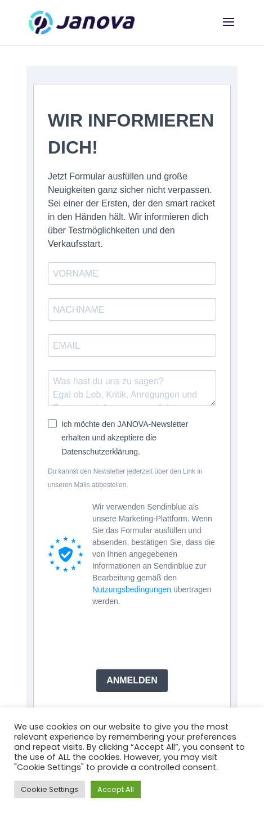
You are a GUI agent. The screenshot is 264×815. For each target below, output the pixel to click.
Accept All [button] (115, 789)
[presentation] (133, 638)
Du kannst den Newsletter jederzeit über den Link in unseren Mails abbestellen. (125, 478)
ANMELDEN (132, 680)
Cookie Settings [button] (49, 789)
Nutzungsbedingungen (131, 589)
